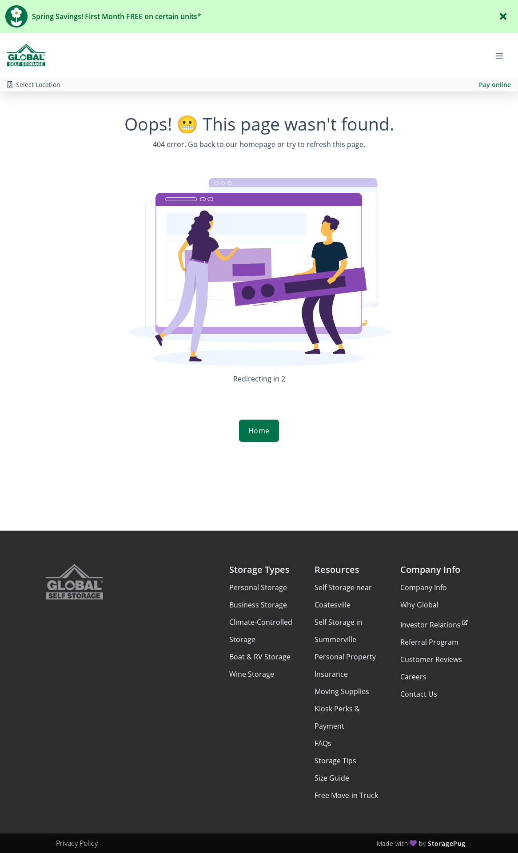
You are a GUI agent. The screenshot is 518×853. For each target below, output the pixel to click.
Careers (413, 677)
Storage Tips (335, 761)
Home (259, 431)
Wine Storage (251, 674)
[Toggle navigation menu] (503, 55)
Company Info (423, 587)
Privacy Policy (77, 843)
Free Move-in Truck (346, 795)
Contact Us (418, 694)
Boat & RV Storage (260, 657)
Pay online (495, 84)
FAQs (323, 743)
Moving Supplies (342, 691)
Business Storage (258, 605)
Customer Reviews (431, 659)
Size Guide (332, 778)
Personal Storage (258, 587)
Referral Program (429, 642)
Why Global (419, 605)
